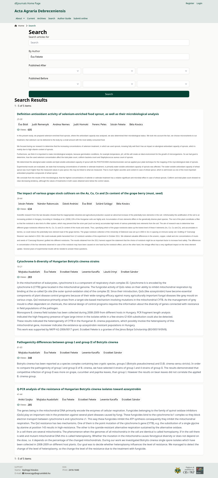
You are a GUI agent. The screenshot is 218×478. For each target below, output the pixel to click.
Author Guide (64, 18)
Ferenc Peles (99, 124)
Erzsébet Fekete (69, 271)
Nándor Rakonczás (48, 203)
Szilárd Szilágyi (104, 203)
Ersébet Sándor (129, 271)
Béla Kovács (136, 124)
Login (199, 3)
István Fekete (118, 124)
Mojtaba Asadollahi (29, 271)
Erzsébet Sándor (113, 352)
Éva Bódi (23, 124)
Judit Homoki (81, 124)
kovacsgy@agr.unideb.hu (37, 473)
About (20, 18)
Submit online (81, 18)
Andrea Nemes (61, 124)
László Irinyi (110, 271)
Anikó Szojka (25, 399)
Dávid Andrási (70, 203)
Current (31, 18)
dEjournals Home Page (27, 3)
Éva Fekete (50, 271)
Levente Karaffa (91, 271)
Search (51, 18)
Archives (41, 18)
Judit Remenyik (40, 124)
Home (19, 25)
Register (190, 3)
